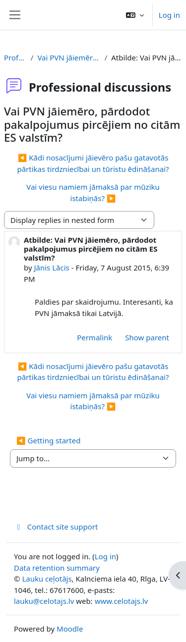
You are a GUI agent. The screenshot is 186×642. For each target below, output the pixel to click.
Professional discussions (15, 57)
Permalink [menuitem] (94, 337)
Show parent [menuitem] (147, 337)
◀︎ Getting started (48, 440)
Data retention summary (57, 568)
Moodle (70, 629)
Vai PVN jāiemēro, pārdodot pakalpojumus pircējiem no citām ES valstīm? (68, 57)
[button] (135, 15)
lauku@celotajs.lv (44, 601)
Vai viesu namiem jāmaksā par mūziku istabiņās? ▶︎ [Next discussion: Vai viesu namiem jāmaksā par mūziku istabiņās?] (93, 192)
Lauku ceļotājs (46, 579)
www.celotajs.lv (121, 601)
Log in (169, 15)
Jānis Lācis (51, 267)
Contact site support (56, 527)
